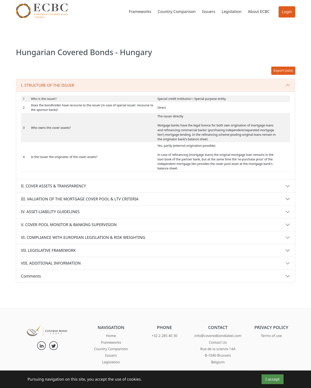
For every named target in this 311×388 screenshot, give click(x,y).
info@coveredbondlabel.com (217, 335)
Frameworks (140, 11)
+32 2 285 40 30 (164, 335)
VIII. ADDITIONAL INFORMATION (51, 263)
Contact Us (218, 342)
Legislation (231, 11)
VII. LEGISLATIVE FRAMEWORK (48, 250)
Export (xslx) (283, 70)
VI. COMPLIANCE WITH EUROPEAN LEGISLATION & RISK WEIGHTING (83, 237)
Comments (31, 276)
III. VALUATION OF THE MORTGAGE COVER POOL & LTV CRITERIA (79, 198)
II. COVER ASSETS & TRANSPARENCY (53, 185)
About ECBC (259, 11)
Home (111, 335)
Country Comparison (176, 11)
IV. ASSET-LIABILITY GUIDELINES (50, 211)
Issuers (208, 11)
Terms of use (271, 335)
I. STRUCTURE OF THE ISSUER (47, 85)
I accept (272, 379)
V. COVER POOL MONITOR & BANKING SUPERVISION (69, 224)
